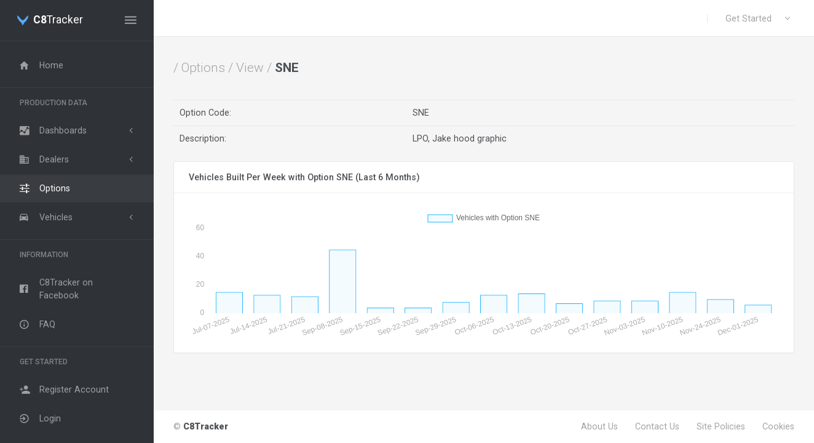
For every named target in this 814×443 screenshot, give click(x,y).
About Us (599, 426)
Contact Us (657, 426)
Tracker (58, 20)
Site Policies (721, 426)
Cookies (778, 426)
